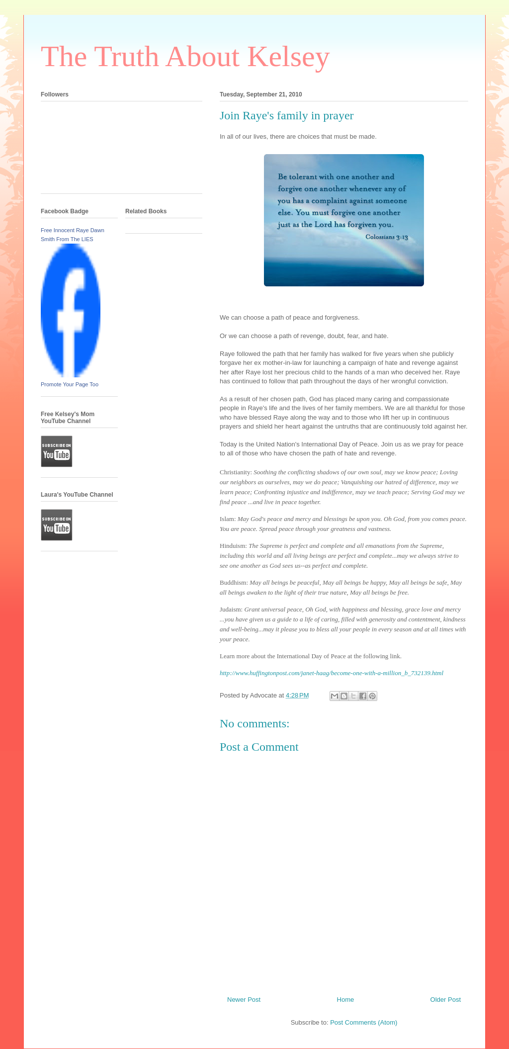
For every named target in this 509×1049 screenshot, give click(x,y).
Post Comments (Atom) (363, 1022)
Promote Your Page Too (69, 384)
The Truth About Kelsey (185, 56)
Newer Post (243, 999)
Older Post (445, 999)
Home (345, 999)
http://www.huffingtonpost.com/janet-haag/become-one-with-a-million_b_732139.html (331, 673)
